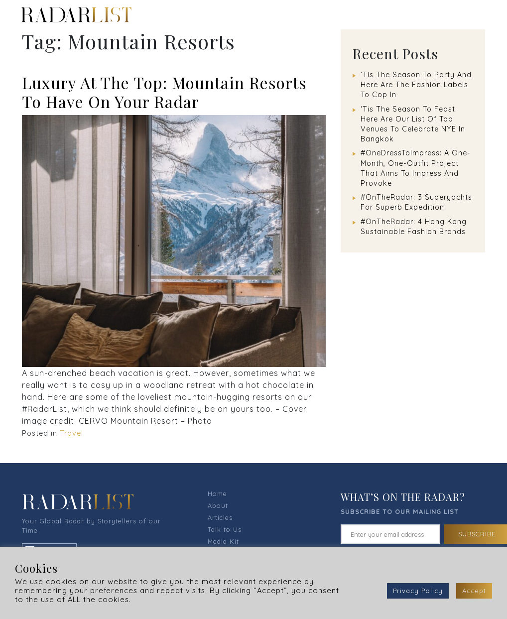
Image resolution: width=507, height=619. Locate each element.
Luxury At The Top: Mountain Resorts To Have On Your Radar (164, 92)
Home (217, 493)
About (218, 505)
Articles (220, 517)
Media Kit (223, 541)
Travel (71, 433)
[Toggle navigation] (485, 14)
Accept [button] (474, 591)
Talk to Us (225, 529)
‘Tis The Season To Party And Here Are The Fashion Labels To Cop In (416, 84)
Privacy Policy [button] (418, 591)
